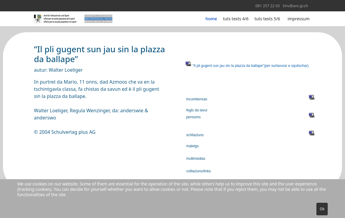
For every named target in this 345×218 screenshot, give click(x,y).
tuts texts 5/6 (267, 19)
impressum (299, 19)
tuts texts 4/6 (236, 19)
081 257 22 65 (267, 5)
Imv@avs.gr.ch (295, 5)
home (211, 19)
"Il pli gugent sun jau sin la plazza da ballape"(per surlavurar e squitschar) (250, 66)
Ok (322, 208)
